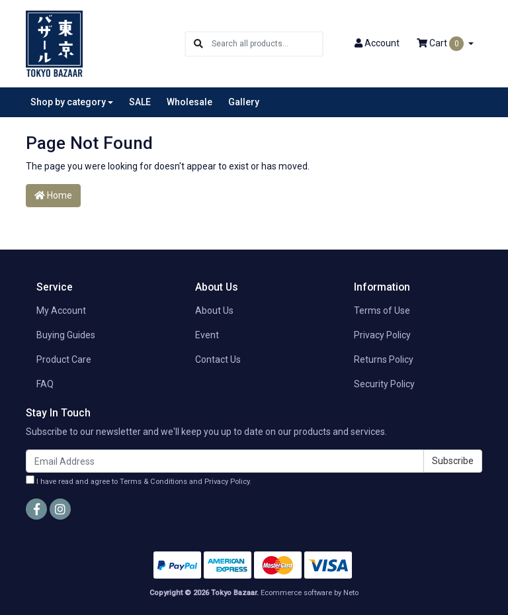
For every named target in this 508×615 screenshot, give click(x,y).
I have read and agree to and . (138, 480)
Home (53, 195)
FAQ (45, 384)
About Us (214, 310)
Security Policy (384, 384)
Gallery (243, 102)
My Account (61, 310)
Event (207, 335)
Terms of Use (382, 310)
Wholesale (189, 102)
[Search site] (198, 44)
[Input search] (267, 44)
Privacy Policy (382, 335)
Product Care (63, 359)
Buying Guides (65, 335)
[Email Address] (225, 461)
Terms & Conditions (153, 481)
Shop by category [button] (68, 102)
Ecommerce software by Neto (310, 593)
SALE (140, 102)
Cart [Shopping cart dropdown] (441, 43)
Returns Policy (383, 359)
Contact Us (218, 359)
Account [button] (377, 43)
